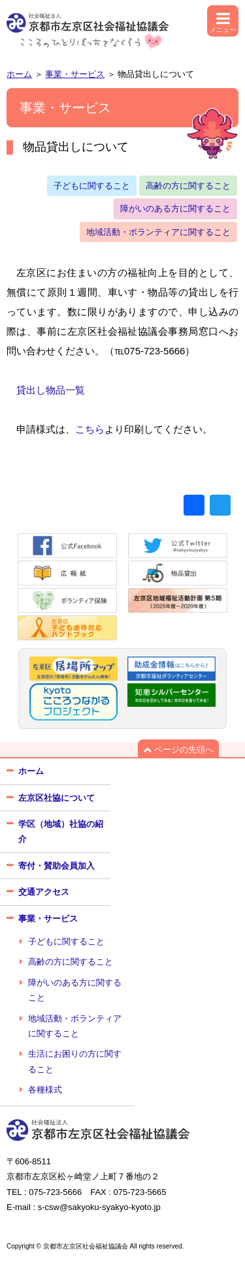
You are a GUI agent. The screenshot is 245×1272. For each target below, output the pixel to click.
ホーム (19, 74)
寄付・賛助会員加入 (56, 866)
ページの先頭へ (178, 749)
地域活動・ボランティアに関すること (158, 232)
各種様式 (45, 1089)
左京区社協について (56, 798)
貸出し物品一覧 (50, 390)
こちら (90, 429)
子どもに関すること (92, 186)
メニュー (223, 25)
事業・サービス (75, 74)
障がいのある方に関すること (175, 208)
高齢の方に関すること (188, 186)
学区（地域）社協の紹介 (60, 831)
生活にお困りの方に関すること (75, 1061)
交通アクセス (43, 892)
